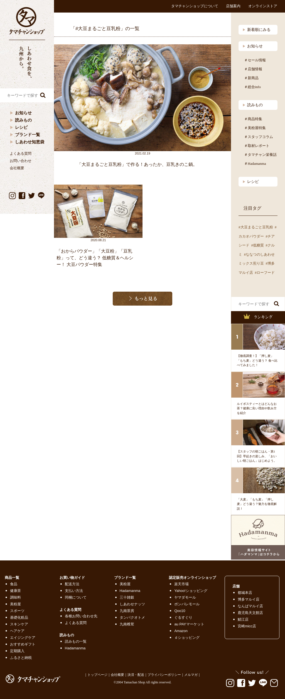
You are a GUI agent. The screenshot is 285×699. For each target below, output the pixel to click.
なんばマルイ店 (250, 606)
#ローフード (265, 272)
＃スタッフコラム (258, 137)
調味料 (15, 597)
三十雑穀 (127, 597)
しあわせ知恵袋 (29, 141)
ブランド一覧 (27, 134)
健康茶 (15, 591)
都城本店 (245, 593)
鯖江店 (243, 619)
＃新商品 (251, 78)
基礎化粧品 (19, 617)
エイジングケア (22, 637)
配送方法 (72, 584)
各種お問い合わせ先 (81, 616)
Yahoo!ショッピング (190, 591)
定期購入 (17, 651)
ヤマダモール (185, 597)
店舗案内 (233, 6)
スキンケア (19, 624)
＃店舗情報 (253, 69)
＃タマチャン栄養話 (260, 155)
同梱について (76, 597)
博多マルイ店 (248, 599)
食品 (13, 584)
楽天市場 (181, 584)
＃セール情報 (255, 60)
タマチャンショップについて (194, 6)
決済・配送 (135, 675)
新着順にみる (256, 29)
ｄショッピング (187, 637)
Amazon (181, 631)
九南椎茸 (127, 624)
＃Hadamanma (255, 163)
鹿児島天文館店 (250, 613)
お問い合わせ (20, 161)
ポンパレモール (187, 604)
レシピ (21, 127)
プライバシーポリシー (164, 675)
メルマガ (191, 675)
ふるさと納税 (21, 658)
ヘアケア (17, 631)
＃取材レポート (256, 146)
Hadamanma (75, 648)
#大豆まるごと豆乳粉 (256, 227)
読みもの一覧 (76, 641)
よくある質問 (20, 153)
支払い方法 (74, 591)
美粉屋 (15, 604)
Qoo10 (179, 611)
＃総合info (252, 87)
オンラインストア (262, 6)
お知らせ (23, 112)
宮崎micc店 (247, 626)
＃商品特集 (253, 119)
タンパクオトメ (132, 617)
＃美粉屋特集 (255, 128)
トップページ (97, 675)
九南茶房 (127, 611)
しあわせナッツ (132, 604)
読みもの (23, 120)
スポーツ (17, 611)
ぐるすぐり (183, 617)
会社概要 (17, 168)
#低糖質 (257, 245)
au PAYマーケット (189, 624)
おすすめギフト (22, 644)
